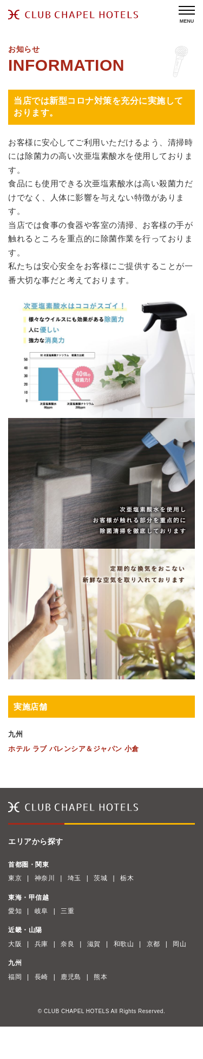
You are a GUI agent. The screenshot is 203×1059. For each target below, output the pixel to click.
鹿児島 (71, 977)
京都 (153, 944)
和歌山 (124, 944)
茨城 (100, 878)
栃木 (127, 878)
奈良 (67, 944)
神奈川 (45, 878)
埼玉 (74, 878)
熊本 (100, 977)
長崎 (41, 977)
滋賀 (94, 944)
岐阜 (41, 911)
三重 (67, 911)
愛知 (15, 911)
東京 (15, 878)
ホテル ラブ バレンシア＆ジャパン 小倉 (73, 749)
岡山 (179, 944)
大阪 (15, 944)
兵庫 (41, 944)
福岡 (15, 977)
